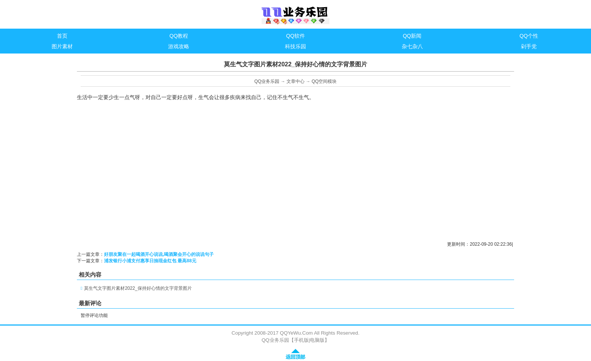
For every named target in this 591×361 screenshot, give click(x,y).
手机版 (301, 340)
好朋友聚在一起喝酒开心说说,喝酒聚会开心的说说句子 (159, 254)
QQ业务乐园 (267, 81)
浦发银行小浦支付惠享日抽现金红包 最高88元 (150, 260)
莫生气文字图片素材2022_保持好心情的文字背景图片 (137, 288)
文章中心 (295, 81)
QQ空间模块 (324, 81)
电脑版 (317, 340)
